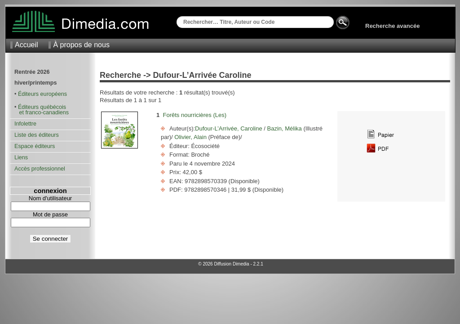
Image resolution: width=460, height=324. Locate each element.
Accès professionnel (39, 169)
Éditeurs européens (42, 94)
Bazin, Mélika (284, 128)
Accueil (26, 45)
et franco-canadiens (41, 112)
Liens (21, 157)
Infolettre (25, 124)
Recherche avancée (392, 25)
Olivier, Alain (190, 137)
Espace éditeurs (34, 146)
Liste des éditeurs (36, 135)
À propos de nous (81, 45)
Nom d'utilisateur (50, 198)
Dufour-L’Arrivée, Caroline (229, 128)
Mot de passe (50, 214)
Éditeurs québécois (42, 107)
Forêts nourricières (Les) (194, 115)
